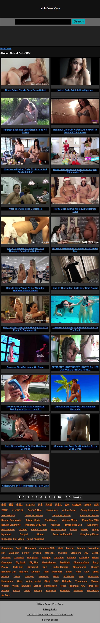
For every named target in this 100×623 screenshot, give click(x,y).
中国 (3, 504)
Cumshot (19, 557)
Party (96, 562)
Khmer (73, 529)
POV (56, 581)
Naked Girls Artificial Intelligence (75, 90)
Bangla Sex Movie (11, 524)
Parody (38, 590)
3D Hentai (68, 576)
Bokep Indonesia (90, 510)
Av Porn (5, 595)
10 (59, 497)
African (40, 534)
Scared (5, 590)
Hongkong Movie (89, 534)
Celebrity (84, 557)
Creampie (6, 562)
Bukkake (66, 581)
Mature (5, 576)
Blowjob (46, 557)
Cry (83, 585)
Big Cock (20, 562)
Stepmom (76, 553)
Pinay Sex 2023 (90, 520)
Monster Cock (81, 562)
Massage (50, 553)
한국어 (87, 504)
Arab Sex (55, 524)
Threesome (81, 581)
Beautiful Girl (8, 571)
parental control (50, 619)
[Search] (43, 22)
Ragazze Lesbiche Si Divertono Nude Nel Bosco (25, 131)
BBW (56, 576)
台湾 (96, 504)
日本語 (48, 504)
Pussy (4, 567)
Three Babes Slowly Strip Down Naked (25, 90)
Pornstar (78, 590)
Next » (77, 497)
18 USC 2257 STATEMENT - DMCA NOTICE (50, 614)
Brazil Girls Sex (73, 524)
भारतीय (4, 510)
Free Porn (57, 604)
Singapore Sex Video (12, 539)
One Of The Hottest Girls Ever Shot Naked (75, 288)
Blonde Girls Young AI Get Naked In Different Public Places (25, 289)
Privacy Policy (50, 609)
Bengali (24, 534)
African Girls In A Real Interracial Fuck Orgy (25, 485)
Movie (95, 557)
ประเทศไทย (17, 510)
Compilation (50, 585)
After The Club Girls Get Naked (25, 209)
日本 (40, 504)
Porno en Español (62, 534)
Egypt (95, 529)
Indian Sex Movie (89, 515)
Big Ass (23, 571)
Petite (63, 585)
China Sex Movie (34, 515)
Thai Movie (51, 520)
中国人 (19, 504)
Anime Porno (69, 510)
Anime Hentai (33, 581)
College (35, 571)
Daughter (14, 553)
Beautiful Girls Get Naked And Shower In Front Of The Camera (75, 131)
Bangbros (51, 590)
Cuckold (62, 553)
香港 (11, 504)
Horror (16, 590)
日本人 (58, 504)
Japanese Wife (47, 548)
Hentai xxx (52, 510)
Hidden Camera (60, 567)
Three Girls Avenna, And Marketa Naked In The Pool (75, 328)
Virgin (15, 585)
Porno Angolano (35, 539)
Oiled (47, 581)
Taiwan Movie (33, 520)
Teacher (70, 548)
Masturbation (49, 562)
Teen (46, 571)
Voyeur (95, 581)
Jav (86, 553)
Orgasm (37, 553)
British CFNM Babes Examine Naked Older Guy (75, 249)
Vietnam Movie (69, 520)
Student (81, 548)
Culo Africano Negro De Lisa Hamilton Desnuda (75, 408)
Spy (45, 567)
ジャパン (30, 504)
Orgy (19, 581)
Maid (60, 548)
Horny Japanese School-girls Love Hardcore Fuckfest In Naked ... (25, 249)
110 (68, 497)
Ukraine (23, 529)
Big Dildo (65, 562)
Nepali (84, 529)
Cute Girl (18, 567)
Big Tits (34, 562)
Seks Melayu (8, 515)
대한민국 (76, 504)
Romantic (93, 576)
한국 (67, 504)
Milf (3, 553)
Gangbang (32, 557)
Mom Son (93, 548)
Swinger (29, 576)
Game (27, 590)
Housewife (31, 548)
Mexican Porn (58, 529)
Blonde (37, 585)
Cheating (59, 557)
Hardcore (57, 571)
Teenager (44, 576)
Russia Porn (8, 529)
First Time (93, 585)
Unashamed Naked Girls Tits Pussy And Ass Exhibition (25, 170)
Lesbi (69, 571)
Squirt (19, 548)
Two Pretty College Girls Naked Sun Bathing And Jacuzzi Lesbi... (25, 408)
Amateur (6, 557)
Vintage (5, 585)
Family (25, 553)
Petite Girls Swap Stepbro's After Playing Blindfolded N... (75, 170)
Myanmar (6, 534)
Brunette (26, 585)
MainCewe (5, 48)
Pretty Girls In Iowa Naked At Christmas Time (75, 210)
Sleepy (95, 567)
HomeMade (7, 581)
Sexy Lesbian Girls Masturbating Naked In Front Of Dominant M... (25, 328)
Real (81, 576)
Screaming (7, 548)
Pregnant (73, 585)
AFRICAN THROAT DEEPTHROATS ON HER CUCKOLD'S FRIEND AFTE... (75, 368)
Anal (78, 571)
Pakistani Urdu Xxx (35, 524)
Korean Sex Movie (11, 520)
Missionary (93, 590)
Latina (17, 576)
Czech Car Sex (39, 529)
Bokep (95, 553)
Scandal (71, 557)
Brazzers (65, 590)
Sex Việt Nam (35, 510)
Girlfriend (32, 567)
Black (96, 571)
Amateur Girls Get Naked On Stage (25, 367)
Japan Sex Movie (61, 515)
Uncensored (79, 567)
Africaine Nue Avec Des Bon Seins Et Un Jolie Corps (75, 447)
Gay (87, 571)
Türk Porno (93, 524)
